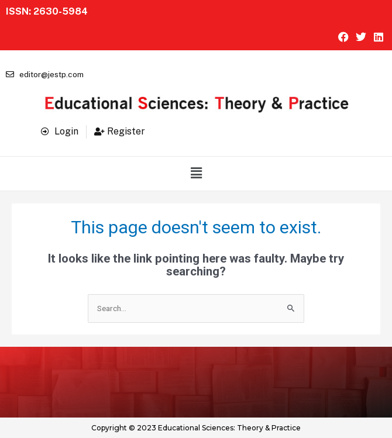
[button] (196, 174)
